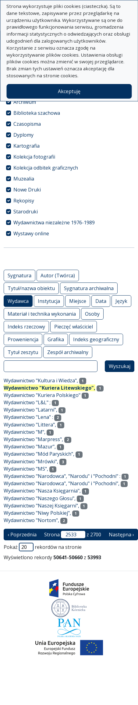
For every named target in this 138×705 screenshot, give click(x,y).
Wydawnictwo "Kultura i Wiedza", (41, 380)
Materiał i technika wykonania (42, 313)
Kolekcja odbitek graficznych (45, 167)
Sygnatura (19, 275)
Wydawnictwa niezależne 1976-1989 (54, 222)
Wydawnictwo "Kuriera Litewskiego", (49, 387)
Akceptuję (69, 91)
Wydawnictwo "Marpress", (33, 439)
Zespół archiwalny (67, 352)
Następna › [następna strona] (121, 534)
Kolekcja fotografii (34, 156)
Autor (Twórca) (58, 275)
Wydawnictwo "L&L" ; (27, 402)
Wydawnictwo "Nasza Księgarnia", (42, 490)
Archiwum (24, 102)
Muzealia (23, 178)
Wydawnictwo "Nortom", (31, 520)
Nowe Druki (27, 189)
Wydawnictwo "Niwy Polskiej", (37, 513)
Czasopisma (27, 124)
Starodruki (25, 211)
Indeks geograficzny (96, 339)
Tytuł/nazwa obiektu (31, 288)
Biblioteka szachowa (36, 113)
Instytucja (49, 300)
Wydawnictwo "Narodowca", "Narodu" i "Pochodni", (61, 483)
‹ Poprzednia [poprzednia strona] (22, 534)
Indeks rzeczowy (26, 326)
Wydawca (18, 300)
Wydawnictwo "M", (24, 432)
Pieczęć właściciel (73, 326)
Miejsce (77, 300)
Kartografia (26, 145)
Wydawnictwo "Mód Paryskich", (39, 454)
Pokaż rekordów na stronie (43, 547)
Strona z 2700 (72, 534)
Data (100, 300)
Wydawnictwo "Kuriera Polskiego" (42, 395)
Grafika (56, 339)
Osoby (92, 313)
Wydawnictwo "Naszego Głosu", (40, 498)
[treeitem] (69, 102)
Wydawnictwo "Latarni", (30, 409)
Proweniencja (23, 339)
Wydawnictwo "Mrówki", (31, 461)
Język (121, 300)
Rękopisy (23, 200)
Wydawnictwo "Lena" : (28, 417)
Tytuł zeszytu (23, 352)
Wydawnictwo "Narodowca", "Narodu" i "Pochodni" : (62, 476)
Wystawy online (31, 233)
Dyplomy (23, 135)
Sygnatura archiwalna (89, 288)
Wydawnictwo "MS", (26, 468)
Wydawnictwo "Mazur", (30, 446)
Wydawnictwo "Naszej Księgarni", (41, 505)
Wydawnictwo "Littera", (30, 424)
